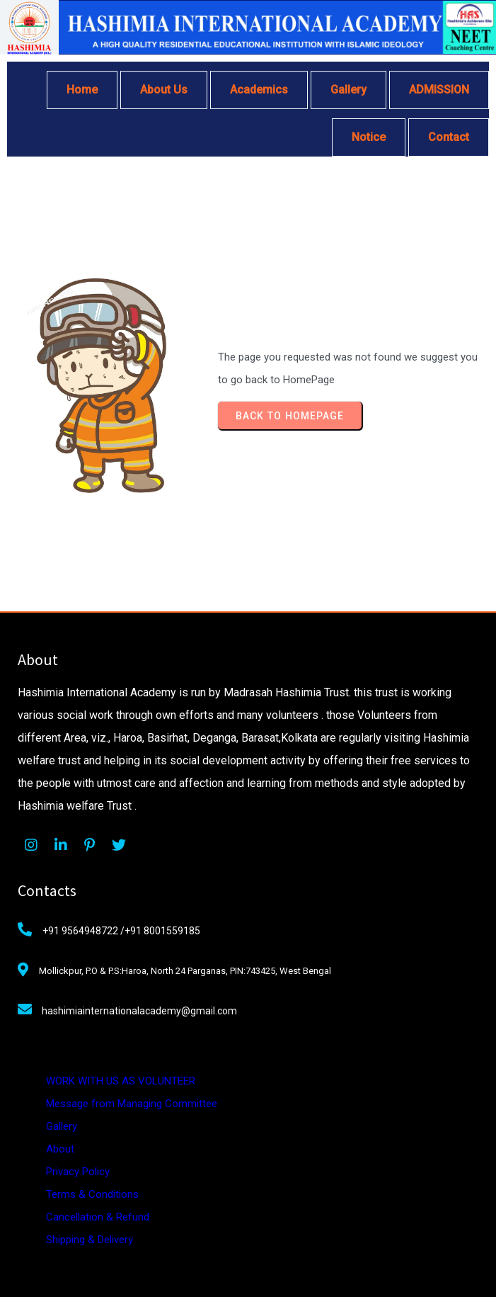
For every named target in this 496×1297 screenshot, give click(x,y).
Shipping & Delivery (89, 1239)
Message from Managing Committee (131, 1103)
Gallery (61, 1126)
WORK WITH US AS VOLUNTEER (120, 1081)
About (60, 1149)
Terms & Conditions (92, 1194)
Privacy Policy (78, 1171)
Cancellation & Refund (97, 1217)
